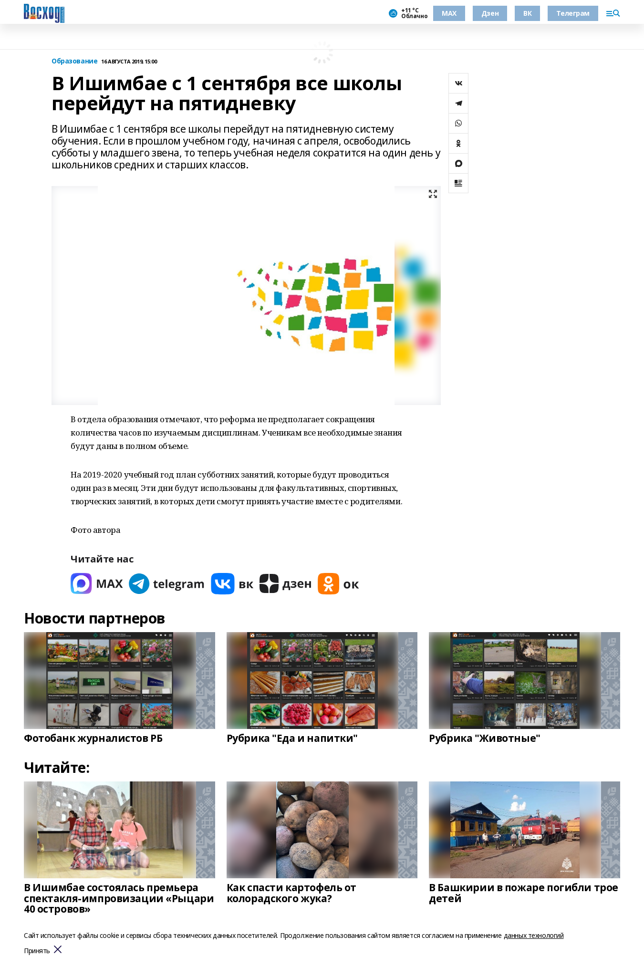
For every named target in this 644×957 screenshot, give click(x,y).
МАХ (449, 13)
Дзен (490, 13)
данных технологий (534, 935)
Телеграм (573, 13)
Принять (37, 951)
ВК (527, 13)
